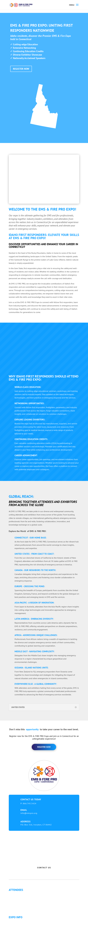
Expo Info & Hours (19, 921)
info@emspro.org (28, 813)
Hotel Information (18, 927)
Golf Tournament (18, 908)
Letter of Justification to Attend (23, 903)
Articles (14, 905)
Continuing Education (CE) (22, 897)
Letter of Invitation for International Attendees (30, 900)
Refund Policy (16, 933)
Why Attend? (16, 894)
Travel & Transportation (21, 930)
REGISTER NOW (21, 68)
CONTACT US (44, 868)
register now (44, 747)
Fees (13, 924)
